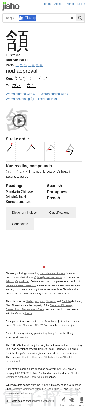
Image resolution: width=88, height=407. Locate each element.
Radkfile (66, 301)
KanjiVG (61, 368)
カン (31, 85)
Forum (47, 3)
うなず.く (23, 78)
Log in (81, 3)
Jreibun (63, 325)
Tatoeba (49, 321)
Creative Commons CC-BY (27, 325)
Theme (69, 3)
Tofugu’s (52, 333)
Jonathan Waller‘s (41, 400)
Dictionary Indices (24, 212)
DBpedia (45, 385)
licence (28, 313)
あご (42, 78)
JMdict (29, 301)
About (58, 3)
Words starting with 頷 (21, 93)
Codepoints (20, 224)
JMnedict (51, 301)
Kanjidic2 (40, 301)
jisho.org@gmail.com (17, 281)
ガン (16, 85)
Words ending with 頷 (55, 93)
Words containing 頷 (20, 99)
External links (47, 99)
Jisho (11, 6)
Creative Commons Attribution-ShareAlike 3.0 (38, 388)
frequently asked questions (21, 285)
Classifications (59, 212)
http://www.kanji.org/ (29, 353)
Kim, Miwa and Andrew (52, 273)
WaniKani (25, 337)
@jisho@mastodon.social (48, 277)
